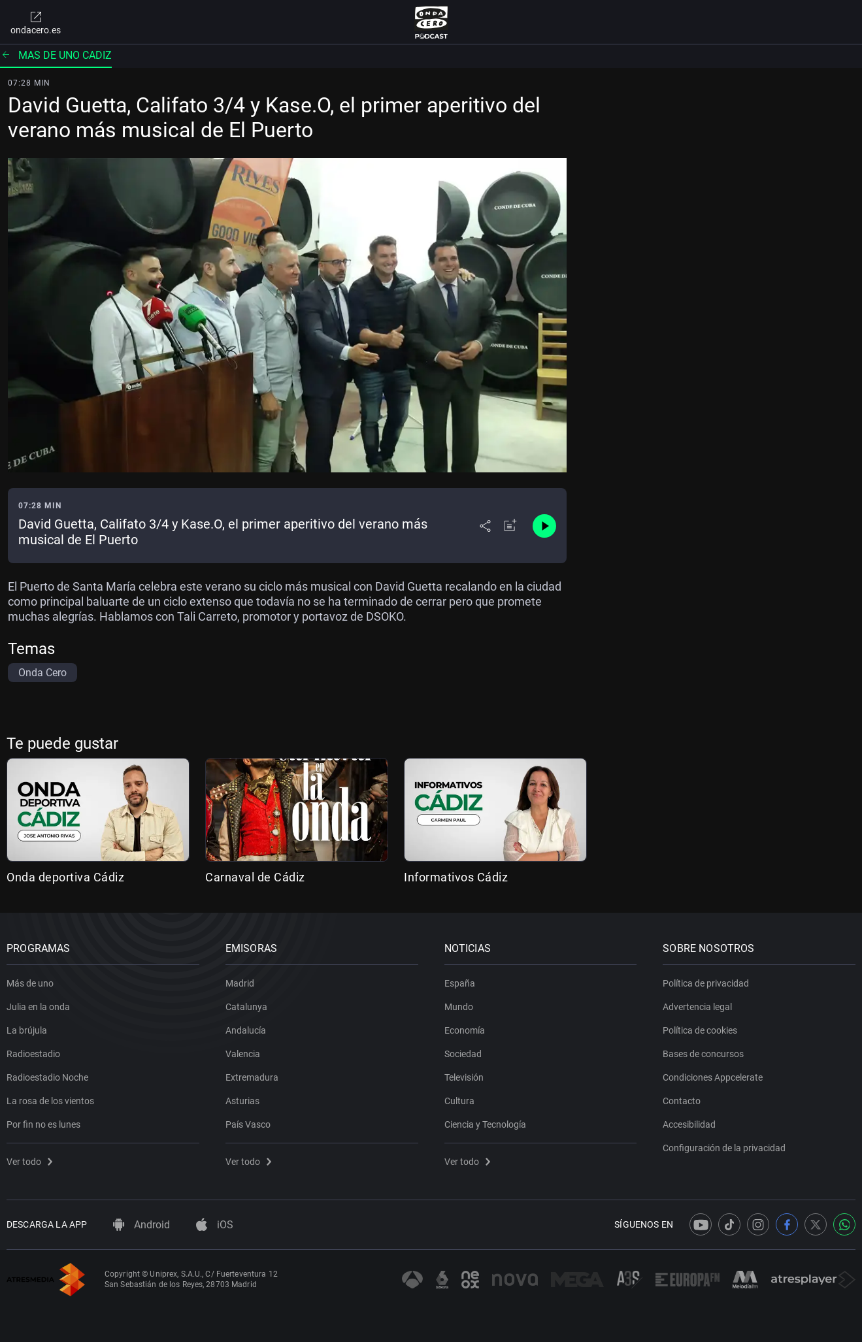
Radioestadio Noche (47, 1077)
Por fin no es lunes (43, 1124)
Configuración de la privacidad (724, 1148)
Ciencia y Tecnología (485, 1124)
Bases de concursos (703, 1054)
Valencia (242, 1054)
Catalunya (246, 1007)
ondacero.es (35, 22)
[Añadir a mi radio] (510, 526)
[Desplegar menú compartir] (485, 526)
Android (141, 1225)
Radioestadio (33, 1054)
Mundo (458, 1007)
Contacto (682, 1101)
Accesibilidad (689, 1124)
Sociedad (463, 1054)
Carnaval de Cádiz (255, 877)
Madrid (239, 983)
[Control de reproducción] (544, 526)
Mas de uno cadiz (56, 55)
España (459, 983)
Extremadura (251, 1077)
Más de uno (30, 983)
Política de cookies (700, 1030)
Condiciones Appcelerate (713, 1077)
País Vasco (248, 1124)
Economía (464, 1030)
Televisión (464, 1077)
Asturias (242, 1101)
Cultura (459, 1101)
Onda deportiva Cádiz (65, 877)
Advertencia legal (697, 1007)
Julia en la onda (38, 1007)
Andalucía (245, 1030)
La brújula (27, 1030)
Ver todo (29, 1161)
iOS (214, 1225)
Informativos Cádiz (456, 877)
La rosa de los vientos (50, 1101)
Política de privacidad (706, 983)
